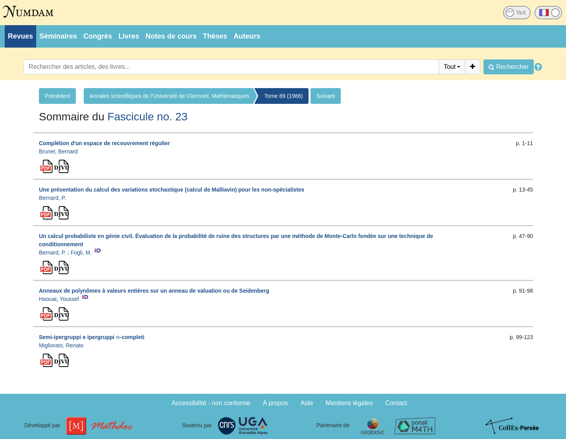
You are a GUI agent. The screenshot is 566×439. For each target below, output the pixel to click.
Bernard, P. (52, 198)
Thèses (215, 36)
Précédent (57, 96)
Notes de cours (171, 36)
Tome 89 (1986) (283, 96)
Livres (128, 36)
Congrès (97, 36)
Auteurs (246, 36)
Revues (20, 36)
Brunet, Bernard (58, 151)
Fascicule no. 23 (147, 117)
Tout (450, 66)
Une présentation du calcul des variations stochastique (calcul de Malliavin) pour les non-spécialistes (171, 189)
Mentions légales (349, 403)
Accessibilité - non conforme (211, 403)
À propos (275, 403)
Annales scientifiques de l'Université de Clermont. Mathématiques (170, 96)
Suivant (325, 96)
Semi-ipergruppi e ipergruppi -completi (91, 337)
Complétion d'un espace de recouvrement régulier (104, 143)
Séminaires (58, 36)
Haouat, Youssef (59, 299)
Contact (396, 403)
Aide (306, 403)
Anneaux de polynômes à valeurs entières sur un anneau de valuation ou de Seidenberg (154, 291)
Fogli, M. (81, 252)
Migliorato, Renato (61, 345)
